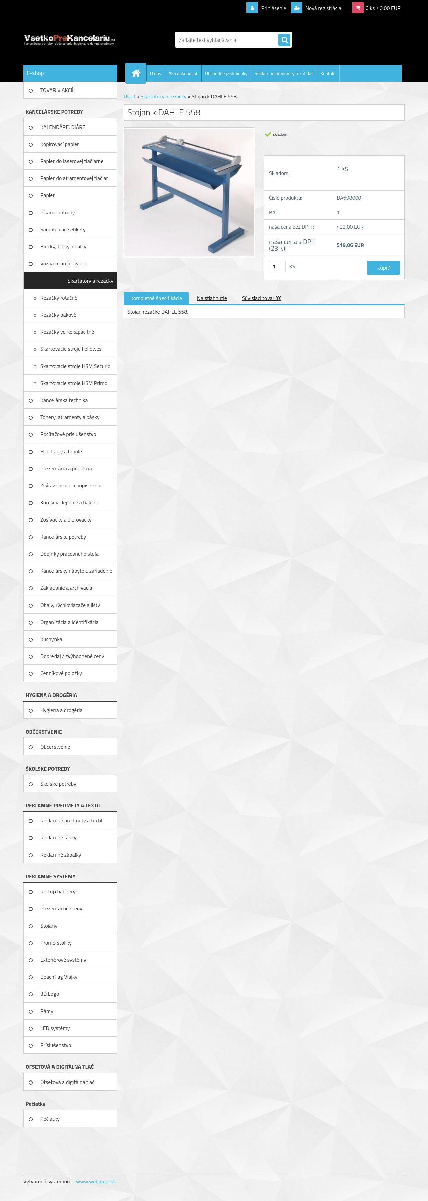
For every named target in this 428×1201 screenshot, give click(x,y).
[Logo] (69, 40)
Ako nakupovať (183, 73)
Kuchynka (51, 639)
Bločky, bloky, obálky (63, 246)
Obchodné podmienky (226, 73)
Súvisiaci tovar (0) (261, 298)
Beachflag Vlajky (58, 977)
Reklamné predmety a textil (71, 820)
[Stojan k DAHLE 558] (189, 130)
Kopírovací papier (59, 144)
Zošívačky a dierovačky (66, 519)
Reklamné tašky (58, 837)
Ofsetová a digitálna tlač (67, 1082)
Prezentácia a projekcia (66, 468)
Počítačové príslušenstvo (68, 434)
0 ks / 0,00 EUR (383, 8)
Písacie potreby (57, 212)
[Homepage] (138, 73)
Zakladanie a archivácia (66, 588)
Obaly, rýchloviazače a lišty (70, 605)
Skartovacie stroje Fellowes (71, 349)
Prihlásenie (273, 8)
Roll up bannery (57, 891)
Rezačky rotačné (59, 298)
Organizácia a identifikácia (69, 622)
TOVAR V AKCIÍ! (57, 90)
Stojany (48, 926)
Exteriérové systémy (63, 960)
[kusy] (277, 266)
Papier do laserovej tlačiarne (72, 161)
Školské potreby (58, 784)
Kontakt (328, 73)
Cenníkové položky (61, 673)
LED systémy (55, 1028)
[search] (284, 40)
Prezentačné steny (61, 908)
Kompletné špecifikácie (156, 298)
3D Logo (49, 994)
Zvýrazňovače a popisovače (70, 485)
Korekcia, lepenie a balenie (69, 502)
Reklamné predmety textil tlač (283, 73)
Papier (47, 195)
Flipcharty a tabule (61, 451)
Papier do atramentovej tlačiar (74, 178)
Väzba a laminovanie (63, 263)
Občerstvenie (55, 747)
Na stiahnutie (212, 298)
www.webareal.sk (96, 1181)
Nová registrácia (322, 8)
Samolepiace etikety (63, 229)
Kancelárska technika (64, 400)
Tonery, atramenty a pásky (70, 417)
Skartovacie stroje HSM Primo (74, 383)
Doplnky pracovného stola (69, 554)
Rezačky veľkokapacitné (67, 332)
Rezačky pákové (58, 315)
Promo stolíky (56, 943)
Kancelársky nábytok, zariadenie (76, 571)
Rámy (47, 1011)
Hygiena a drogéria (61, 710)
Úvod (129, 96)
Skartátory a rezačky (90, 280)
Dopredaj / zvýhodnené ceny (72, 656)
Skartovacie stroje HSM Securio (76, 366)
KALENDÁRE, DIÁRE (62, 127)
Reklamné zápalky (60, 855)
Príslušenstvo (55, 1045)
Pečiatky (50, 1119)
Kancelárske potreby (63, 537)
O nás (155, 73)
